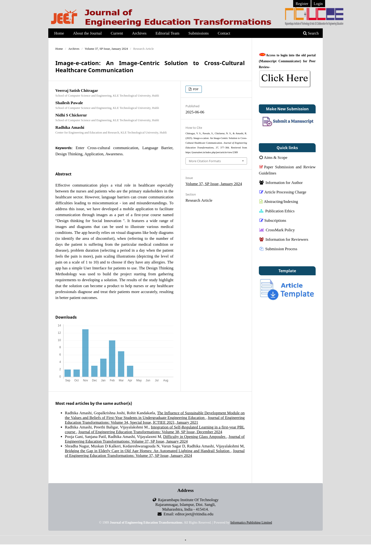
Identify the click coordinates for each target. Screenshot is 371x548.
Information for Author (281, 182)
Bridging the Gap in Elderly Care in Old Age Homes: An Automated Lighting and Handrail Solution (148, 451)
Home (59, 33)
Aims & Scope (273, 157)
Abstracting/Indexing (278, 201)
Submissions (198, 33)
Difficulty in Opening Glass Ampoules (194, 436)
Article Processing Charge (282, 192)
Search (311, 33)
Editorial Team (167, 33)
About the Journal (87, 33)
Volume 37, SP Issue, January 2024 (106, 48)
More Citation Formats (205, 161)
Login (318, 3)
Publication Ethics (277, 211)
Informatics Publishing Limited (251, 522)
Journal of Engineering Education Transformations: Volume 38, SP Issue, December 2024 (150, 432)
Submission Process (278, 249)
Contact (224, 33)
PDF (195, 89)
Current (117, 33)
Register (302, 3)
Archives (139, 33)
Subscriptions (272, 220)
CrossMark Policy (277, 230)
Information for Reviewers (283, 239)
